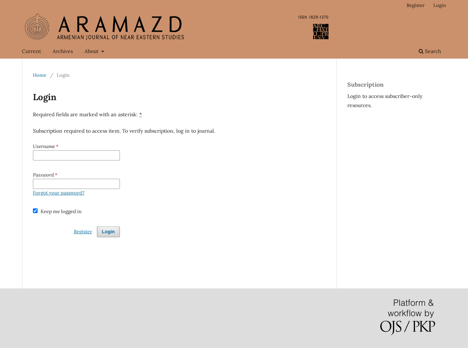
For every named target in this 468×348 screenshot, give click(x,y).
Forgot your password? (58, 193)
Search (430, 51)
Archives (63, 51)
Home (39, 75)
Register (416, 5)
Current (31, 51)
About (92, 51)
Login (439, 5)
